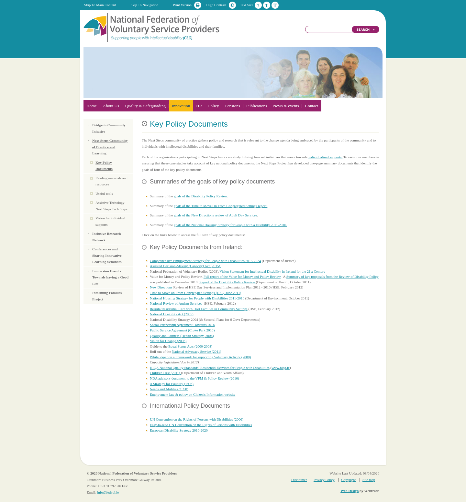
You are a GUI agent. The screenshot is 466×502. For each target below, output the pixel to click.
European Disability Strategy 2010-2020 (179, 430)
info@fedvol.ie (108, 492)
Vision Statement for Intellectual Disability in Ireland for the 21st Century (272, 271)
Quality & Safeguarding (145, 105)
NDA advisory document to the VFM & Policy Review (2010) (194, 378)
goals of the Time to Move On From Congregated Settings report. (220, 206)
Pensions (232, 105)
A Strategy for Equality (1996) (172, 384)
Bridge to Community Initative (109, 128)
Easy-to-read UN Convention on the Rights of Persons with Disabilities (201, 425)
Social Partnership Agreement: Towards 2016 (182, 325)
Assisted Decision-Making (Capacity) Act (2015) (185, 266)
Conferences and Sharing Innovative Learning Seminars (107, 255)
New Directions (161, 287)
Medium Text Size (266, 5)
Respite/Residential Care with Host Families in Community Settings (199, 309)
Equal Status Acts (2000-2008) (190, 346)
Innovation (181, 105)
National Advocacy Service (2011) (196, 351)
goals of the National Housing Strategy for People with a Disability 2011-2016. (230, 225)
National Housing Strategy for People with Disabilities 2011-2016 (197, 298)
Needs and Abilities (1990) (169, 389)
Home (91, 105)
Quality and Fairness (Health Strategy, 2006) (182, 336)
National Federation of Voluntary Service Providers (152, 27)
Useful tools (104, 193)
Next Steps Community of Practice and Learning (110, 147)
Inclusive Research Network (106, 237)
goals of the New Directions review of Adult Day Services (215, 215)
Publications (256, 105)
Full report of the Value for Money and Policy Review (242, 276)
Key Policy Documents (104, 166)
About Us (111, 105)
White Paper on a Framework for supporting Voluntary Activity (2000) (200, 357)
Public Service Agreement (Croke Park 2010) (182, 330)
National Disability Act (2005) (172, 314)
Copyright (348, 480)
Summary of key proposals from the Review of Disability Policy (332, 276)
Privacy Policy (324, 480)
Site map (368, 480)
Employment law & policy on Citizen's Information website (192, 394)
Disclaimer (299, 480)
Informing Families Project (107, 296)
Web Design (349, 491)
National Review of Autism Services (176, 303)
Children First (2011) (165, 373)
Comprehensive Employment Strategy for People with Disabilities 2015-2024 (205, 261)
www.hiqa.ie (281, 368)
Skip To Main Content (100, 5)
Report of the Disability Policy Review (227, 282)
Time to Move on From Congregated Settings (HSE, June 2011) (195, 293)
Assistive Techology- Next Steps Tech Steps (111, 206)
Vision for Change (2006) (168, 341)
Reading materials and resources (111, 181)
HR (199, 105)
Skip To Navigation (144, 5)
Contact (311, 105)
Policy (213, 105)
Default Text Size (258, 5)
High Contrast (216, 5)
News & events (286, 105)
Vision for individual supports (110, 221)
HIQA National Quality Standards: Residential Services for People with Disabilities (210, 368)
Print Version (182, 5)
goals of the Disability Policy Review (200, 196)
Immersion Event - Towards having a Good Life (110, 277)
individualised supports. (325, 157)
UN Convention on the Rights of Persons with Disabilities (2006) (196, 419)
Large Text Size (275, 5)
